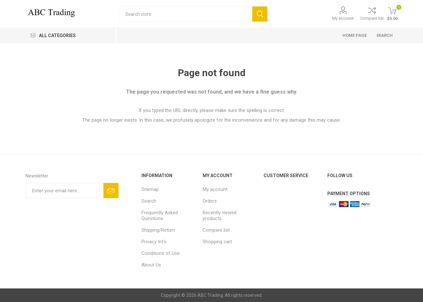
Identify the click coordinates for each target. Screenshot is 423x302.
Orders (210, 201)
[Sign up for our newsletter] (64, 190)
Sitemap (150, 189)
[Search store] (185, 14)
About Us (151, 265)
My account (343, 18)
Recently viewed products (219, 215)
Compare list (372, 18)
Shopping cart (217, 242)
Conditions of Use (160, 253)
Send (111, 190)
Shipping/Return (158, 230)
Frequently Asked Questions (159, 215)
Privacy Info (154, 242)
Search (259, 14)
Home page (354, 35)
